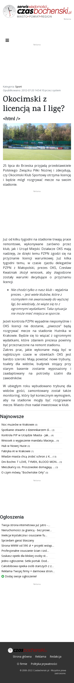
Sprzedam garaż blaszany (17, 540)
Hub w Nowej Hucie (14, 446)
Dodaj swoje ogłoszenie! (19, 576)
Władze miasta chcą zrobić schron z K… (27, 456)
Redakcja (55, 656)
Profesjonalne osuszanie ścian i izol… (25, 551)
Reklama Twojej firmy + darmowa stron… (28, 571)
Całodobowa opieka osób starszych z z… (27, 566)
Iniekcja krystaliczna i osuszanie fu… (24, 535)
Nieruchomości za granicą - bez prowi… (26, 530)
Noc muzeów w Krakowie (18, 424)
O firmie (22, 664)
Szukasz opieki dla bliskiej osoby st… (24, 556)
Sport (18, 86)
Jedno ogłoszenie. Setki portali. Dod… (25, 561)
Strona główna (22, 656)
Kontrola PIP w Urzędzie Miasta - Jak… (26, 435)
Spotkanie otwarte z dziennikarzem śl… (26, 430)
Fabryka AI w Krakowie (16, 451)
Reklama (40, 656)
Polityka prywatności (44, 664)
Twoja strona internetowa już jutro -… (25, 525)
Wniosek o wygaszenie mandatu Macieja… (28, 440)
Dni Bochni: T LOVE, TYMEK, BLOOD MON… (30, 462)
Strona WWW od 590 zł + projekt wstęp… (27, 545)
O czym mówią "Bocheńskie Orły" (23, 472)
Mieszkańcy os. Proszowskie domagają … (28, 467)
